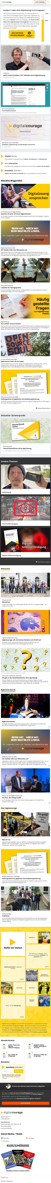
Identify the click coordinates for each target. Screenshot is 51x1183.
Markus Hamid (7, 521)
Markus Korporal (6, 357)
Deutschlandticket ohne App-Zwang (17, 448)
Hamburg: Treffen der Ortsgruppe (40, 1055)
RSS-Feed (6, 1141)
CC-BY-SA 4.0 (30, 112)
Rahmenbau (32, 988)
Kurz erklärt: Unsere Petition (11, 324)
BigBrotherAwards (8, 690)
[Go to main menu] (48, 2)
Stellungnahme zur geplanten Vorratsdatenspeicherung (20, 399)
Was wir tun (6, 840)
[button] (22, 34)
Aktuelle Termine (7, 1040)
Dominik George (6, 245)
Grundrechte (19, 988)
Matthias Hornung (8, 718)
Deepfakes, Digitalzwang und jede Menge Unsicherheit (18, 144)
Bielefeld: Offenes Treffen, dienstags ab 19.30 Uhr (40, 1046)
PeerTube (31, 1138)
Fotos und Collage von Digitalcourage (11, 837)
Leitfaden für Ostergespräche (11, 288)
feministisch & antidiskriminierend (44, 975)
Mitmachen (5, 569)
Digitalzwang (6, 492)
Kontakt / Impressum (7, 1181)
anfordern (13, 170)
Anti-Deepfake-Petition (9, 111)
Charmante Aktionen (31, 1000)
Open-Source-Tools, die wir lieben (12, 361)
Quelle (35, 112)
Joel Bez (4, 283)
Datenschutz (4, 1177)
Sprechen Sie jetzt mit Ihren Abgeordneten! (16, 214)
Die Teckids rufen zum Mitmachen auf (14, 250)
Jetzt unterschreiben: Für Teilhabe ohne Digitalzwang (24, 75)
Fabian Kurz (7, 77)
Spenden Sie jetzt (7, 1098)
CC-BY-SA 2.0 (8, 283)
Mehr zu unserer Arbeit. (40, 1032)
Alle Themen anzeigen (44, 562)
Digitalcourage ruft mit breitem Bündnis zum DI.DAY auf (21, 640)
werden (11, 156)
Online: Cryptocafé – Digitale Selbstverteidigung (14, 1046)
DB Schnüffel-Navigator (10, 524)
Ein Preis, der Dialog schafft (11, 798)
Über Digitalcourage (9, 808)
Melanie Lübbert (6, 394)
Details (47, 966)
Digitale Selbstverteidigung (11, 555)
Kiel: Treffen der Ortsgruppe (13, 1055)
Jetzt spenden (40, 2)
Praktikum (5, 916)
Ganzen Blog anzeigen (44, 408)
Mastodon (6, 1138)
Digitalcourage (7, 489)
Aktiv (11, 163)
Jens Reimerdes (7, 597)
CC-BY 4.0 (12, 77)
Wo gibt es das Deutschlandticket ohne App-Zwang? (19, 678)
